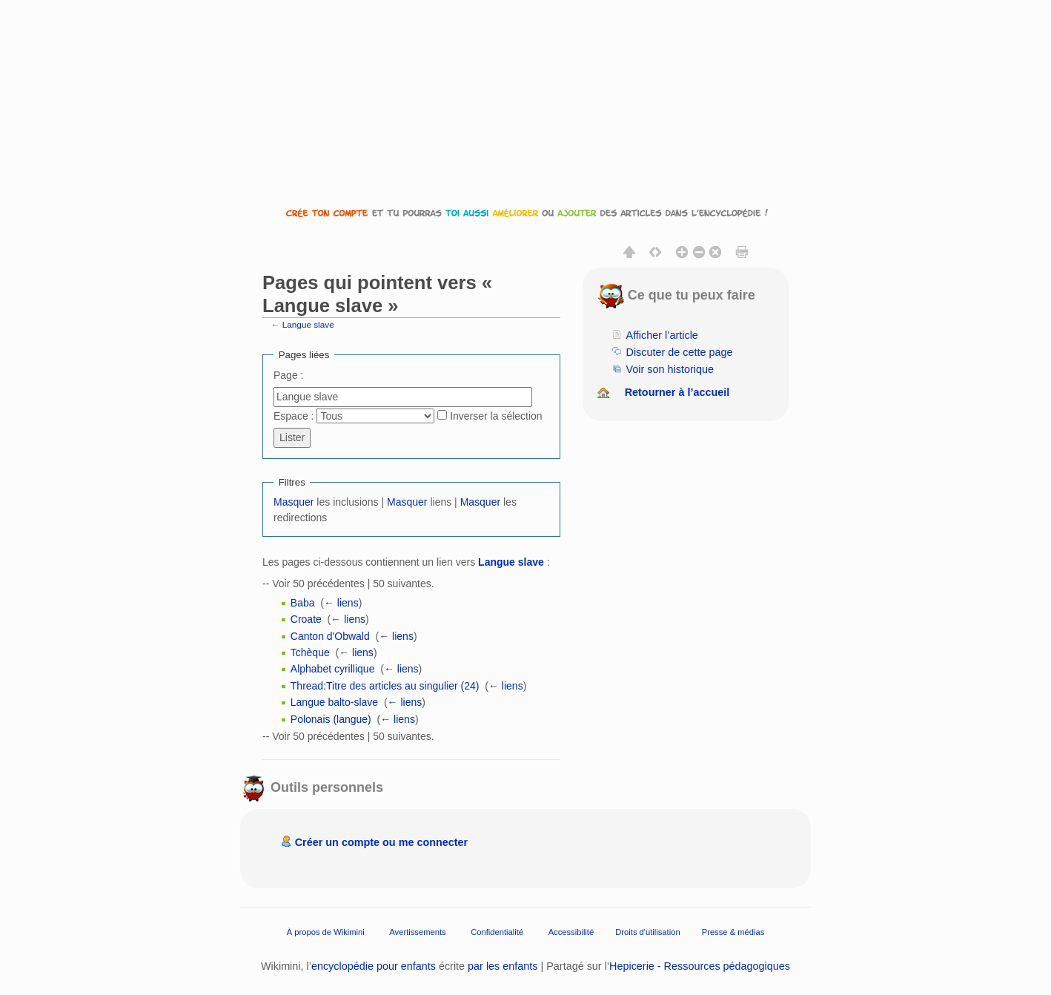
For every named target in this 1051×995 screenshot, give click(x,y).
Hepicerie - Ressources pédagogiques (699, 966)
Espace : (293, 416)
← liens (341, 603)
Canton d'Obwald (330, 636)
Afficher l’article (662, 335)
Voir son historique (670, 369)
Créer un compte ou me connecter (381, 842)
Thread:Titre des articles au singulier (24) (385, 686)
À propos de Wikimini (326, 932)
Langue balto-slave (334, 702)
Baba (303, 603)
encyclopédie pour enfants (373, 966)
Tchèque (310, 652)
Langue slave (308, 324)
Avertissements (417, 932)
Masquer (293, 502)
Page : (288, 375)
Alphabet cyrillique (333, 669)
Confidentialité (497, 932)
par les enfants (502, 966)
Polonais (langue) (331, 719)
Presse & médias (733, 932)
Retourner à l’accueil (677, 392)
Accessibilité (571, 932)
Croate (306, 619)
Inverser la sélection (496, 416)
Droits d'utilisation (647, 932)
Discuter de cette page (679, 352)
